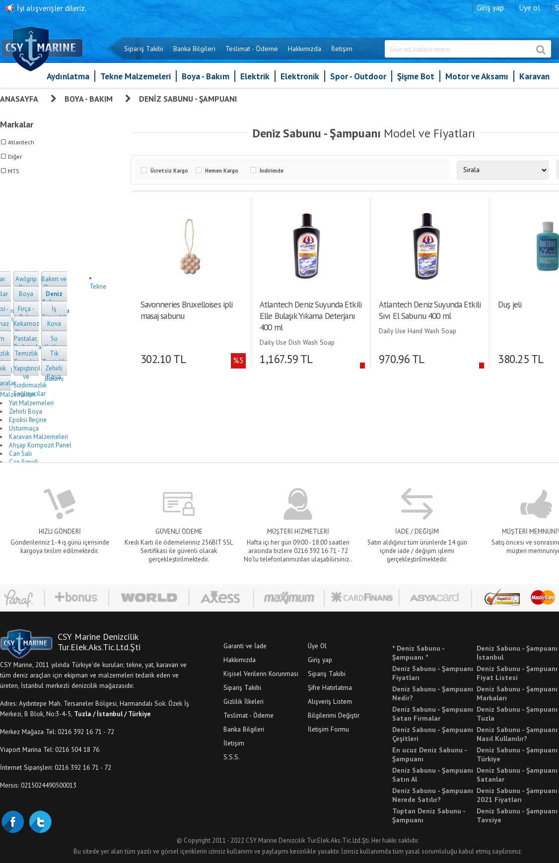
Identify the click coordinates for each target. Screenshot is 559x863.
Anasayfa (19, 99)
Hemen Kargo (221, 170)
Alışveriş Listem (330, 701)
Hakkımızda (304, 48)
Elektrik (255, 76)
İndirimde (271, 170)
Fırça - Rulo (26, 313)
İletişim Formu (328, 729)
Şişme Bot (415, 76)
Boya (26, 294)
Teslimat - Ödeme (251, 48)
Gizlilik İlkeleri (243, 701)
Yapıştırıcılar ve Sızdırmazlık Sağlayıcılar (30, 381)
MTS (13, 171)
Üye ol (529, 7)
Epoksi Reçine (28, 420)
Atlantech (21, 142)
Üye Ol (317, 645)
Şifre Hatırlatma (330, 687)
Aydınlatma (68, 76)
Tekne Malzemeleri (135, 76)
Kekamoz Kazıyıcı (26, 327)
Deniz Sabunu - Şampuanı (188, 99)
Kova (54, 323)
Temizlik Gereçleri (26, 357)
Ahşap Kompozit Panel (40, 445)
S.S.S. (231, 756)
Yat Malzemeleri (31, 403)
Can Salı (20, 453)
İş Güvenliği (54, 313)
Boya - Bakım (205, 76)
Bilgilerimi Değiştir (333, 715)
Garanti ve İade (245, 645)
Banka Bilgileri (194, 48)
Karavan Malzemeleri (38, 436)
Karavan (534, 76)
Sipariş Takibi (143, 48)
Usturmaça (24, 428)
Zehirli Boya (54, 372)
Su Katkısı (54, 342)
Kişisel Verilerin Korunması (260, 673)
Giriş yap (490, 7)
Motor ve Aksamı (476, 76)
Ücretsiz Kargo (169, 170)
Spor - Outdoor (358, 76)
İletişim (341, 48)
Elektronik (299, 76)
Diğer (15, 156)
